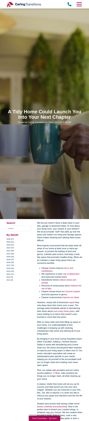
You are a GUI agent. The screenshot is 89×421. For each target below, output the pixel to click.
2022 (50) (10, 251)
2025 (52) (10, 242)
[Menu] (79, 4)
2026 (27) (10, 239)
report (72, 302)
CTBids (56, 373)
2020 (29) (10, 257)
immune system (72, 291)
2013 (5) (9, 277)
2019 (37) (10, 259)
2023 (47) (10, 248)
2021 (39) (10, 254)
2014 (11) (10, 274)
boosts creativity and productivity (52, 406)
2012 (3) (9, 280)
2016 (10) (10, 268)
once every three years (64, 311)
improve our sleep (70, 297)
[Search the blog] (18, 228)
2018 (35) (10, 262)
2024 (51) (10, 245)
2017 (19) (10, 265)
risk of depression (71, 274)
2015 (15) (10, 271)
